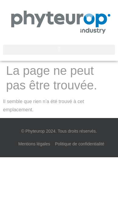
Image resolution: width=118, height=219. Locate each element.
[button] (59, 50)
